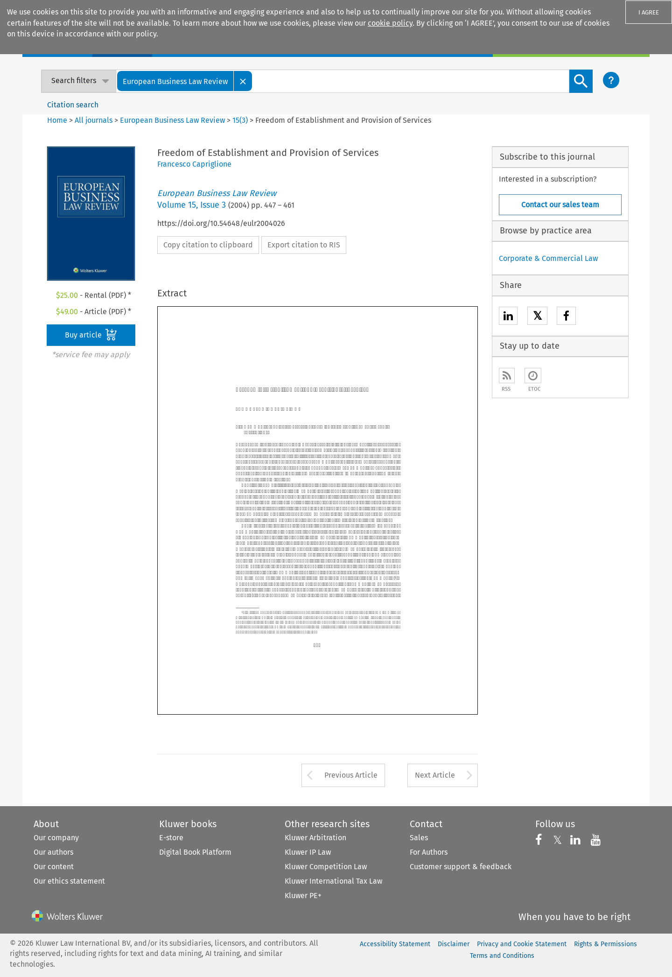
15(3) (240, 120)
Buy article (91, 335)
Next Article (435, 775)
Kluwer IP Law (308, 852)
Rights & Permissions (605, 944)
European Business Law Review (172, 120)
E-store (171, 837)
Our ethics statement (69, 881)
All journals (94, 120)
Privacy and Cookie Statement (522, 944)
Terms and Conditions (502, 956)
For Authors (429, 852)
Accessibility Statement (395, 944)
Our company (56, 837)
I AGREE (648, 12)
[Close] (243, 80)
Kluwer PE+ (303, 895)
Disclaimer (453, 944)
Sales (419, 837)
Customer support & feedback (460, 866)
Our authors (53, 852)
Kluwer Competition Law (326, 866)
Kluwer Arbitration (315, 837)
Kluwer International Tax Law (333, 881)
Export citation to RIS (303, 244)
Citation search (72, 104)
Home (57, 120)
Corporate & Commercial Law (548, 258)
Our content (54, 866)
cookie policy (390, 23)
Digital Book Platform (195, 852)
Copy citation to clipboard (208, 244)
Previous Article (351, 775)
